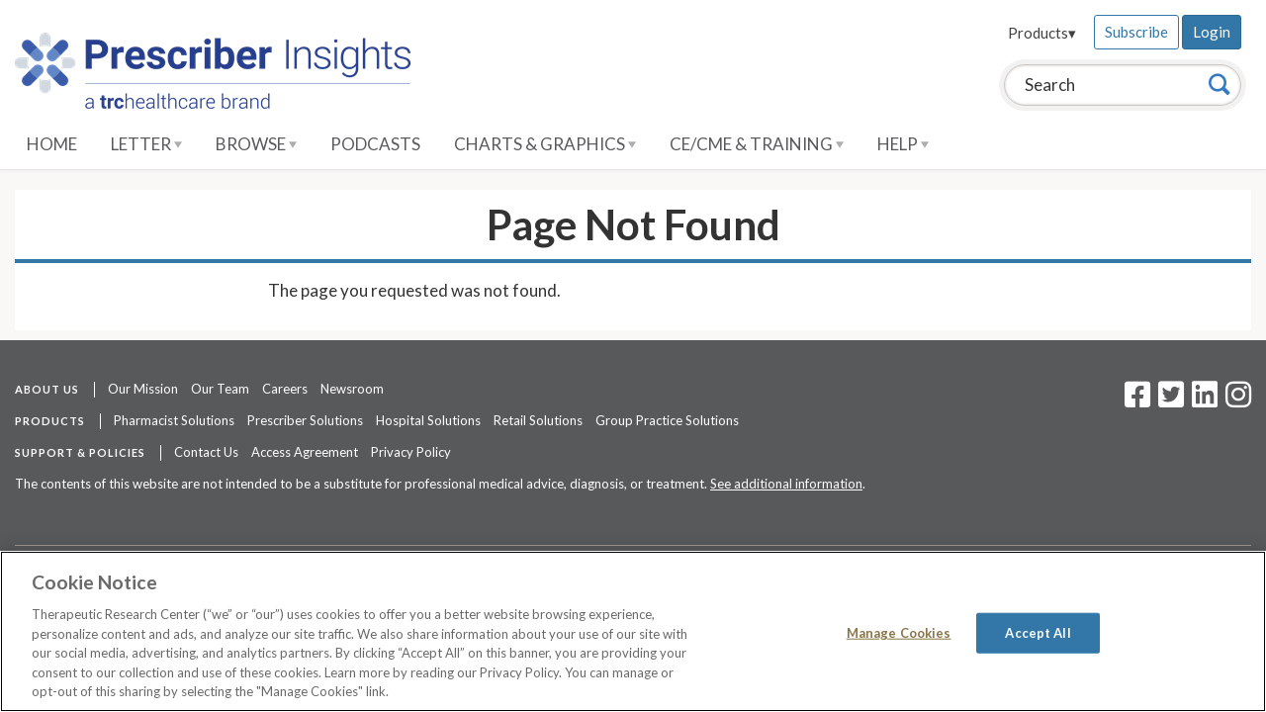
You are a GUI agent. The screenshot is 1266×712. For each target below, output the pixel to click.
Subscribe (1136, 32)
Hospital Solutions (428, 420)
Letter (146, 144)
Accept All (1037, 632)
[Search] (1219, 84)
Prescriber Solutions (305, 420)
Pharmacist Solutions (174, 420)
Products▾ (1042, 33)
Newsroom (352, 389)
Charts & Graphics (545, 144)
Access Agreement (304, 452)
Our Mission (143, 389)
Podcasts (375, 144)
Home (52, 144)
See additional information (786, 483)
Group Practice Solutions (667, 420)
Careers (285, 389)
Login (1211, 32)
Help (903, 144)
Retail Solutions (538, 420)
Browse (256, 144)
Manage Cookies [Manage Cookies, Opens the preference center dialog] (899, 632)
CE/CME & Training (757, 144)
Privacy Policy (411, 452)
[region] (633, 631)
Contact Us (206, 452)
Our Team (220, 389)
